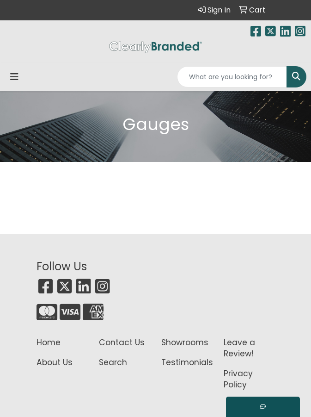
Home (49, 342)
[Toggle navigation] (14, 76)
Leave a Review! (239, 348)
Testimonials (187, 362)
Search (113, 362)
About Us (55, 362)
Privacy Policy (238, 379)
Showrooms (184, 342)
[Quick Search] (232, 76)
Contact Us (122, 342)
